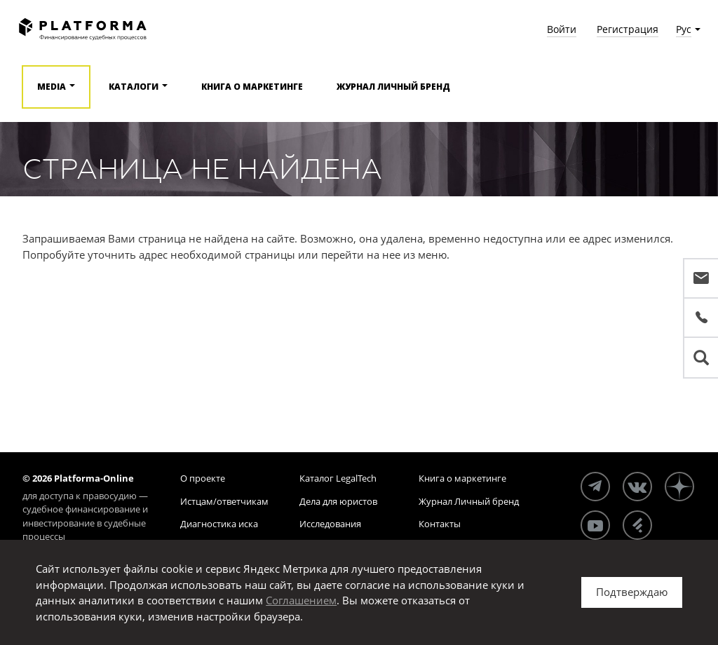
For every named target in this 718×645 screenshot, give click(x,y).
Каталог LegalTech (338, 478)
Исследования (330, 523)
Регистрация (627, 29)
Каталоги (133, 87)
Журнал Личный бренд (393, 87)
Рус (683, 29)
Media (51, 87)
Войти (561, 29)
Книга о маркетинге (252, 87)
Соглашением (301, 600)
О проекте (202, 478)
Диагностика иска (219, 523)
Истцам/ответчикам (224, 501)
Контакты (440, 523)
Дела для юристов (338, 501)
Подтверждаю (632, 592)
